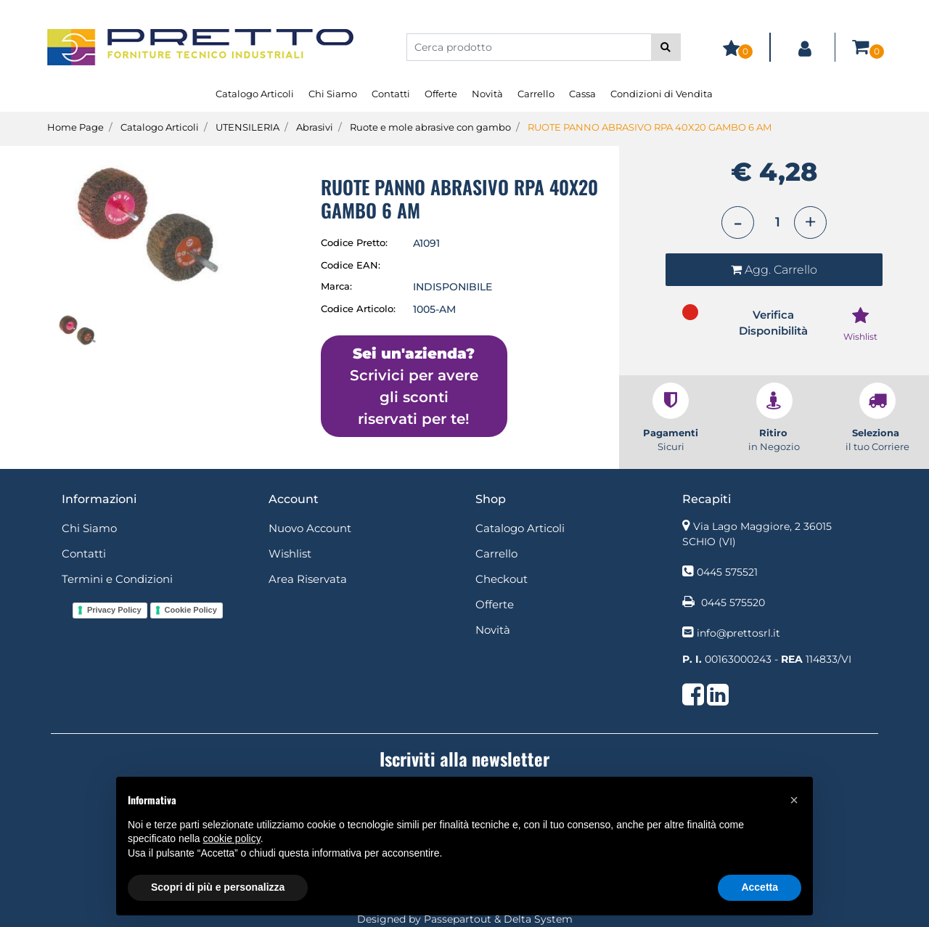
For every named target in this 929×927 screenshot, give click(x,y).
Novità (487, 93)
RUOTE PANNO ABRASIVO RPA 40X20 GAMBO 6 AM (650, 127)
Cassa (582, 93)
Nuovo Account (310, 528)
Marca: (336, 286)
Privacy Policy (114, 609)
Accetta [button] (759, 887)
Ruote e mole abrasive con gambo (430, 127)
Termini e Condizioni (117, 579)
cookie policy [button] (232, 838)
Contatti (391, 93)
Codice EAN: (350, 265)
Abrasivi (314, 127)
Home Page (75, 127)
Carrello (535, 93)
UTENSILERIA (247, 127)
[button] (666, 47)
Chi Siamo (332, 93)
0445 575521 (727, 572)
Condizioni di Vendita (661, 93)
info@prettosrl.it (738, 633)
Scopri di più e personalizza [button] (218, 887)
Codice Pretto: (354, 242)
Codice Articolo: (358, 308)
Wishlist (290, 553)
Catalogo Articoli (255, 93)
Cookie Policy (191, 609)
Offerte (441, 93)
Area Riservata (308, 579)
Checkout (501, 579)
